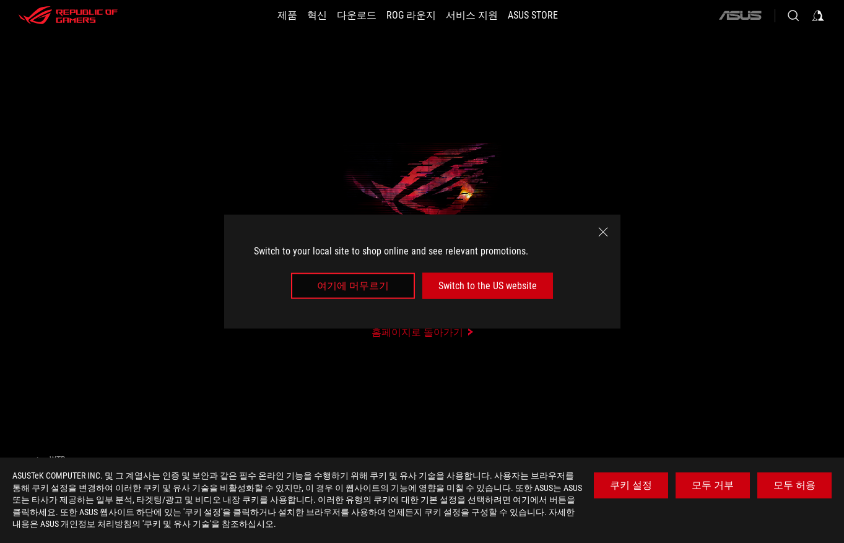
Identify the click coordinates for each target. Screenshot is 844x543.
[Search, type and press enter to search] (793, 15)
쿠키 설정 (631, 485)
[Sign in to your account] (818, 15)
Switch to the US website (487, 286)
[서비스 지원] (472, 15)
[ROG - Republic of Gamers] (68, 15)
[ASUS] (740, 15)
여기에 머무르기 (353, 286)
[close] (603, 231)
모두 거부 (713, 485)
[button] (287, 15)
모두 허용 (794, 485)
